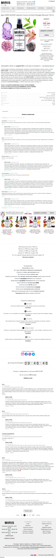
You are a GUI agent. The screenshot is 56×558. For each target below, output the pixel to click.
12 (22, 117)
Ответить (5, 135)
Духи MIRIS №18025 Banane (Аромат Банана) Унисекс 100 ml (16, 413)
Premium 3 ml (45, 50)
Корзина (52, 1)
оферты (28, 547)
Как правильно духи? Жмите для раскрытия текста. (16, 88)
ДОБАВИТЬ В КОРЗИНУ (46, 30)
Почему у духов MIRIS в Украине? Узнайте (17, 84)
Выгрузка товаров (28, 257)
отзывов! (37, 286)
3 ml (51, 50)
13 (23, 117)
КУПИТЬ (47, 35)
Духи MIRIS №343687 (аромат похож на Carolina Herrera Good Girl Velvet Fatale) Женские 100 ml (23, 436)
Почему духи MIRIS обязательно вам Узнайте (18, 86)
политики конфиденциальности (38, 547)
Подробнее (28, 307)
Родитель (9, 135)
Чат (33, 1)
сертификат (24, 278)
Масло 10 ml (47, 48)
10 (18, 117)
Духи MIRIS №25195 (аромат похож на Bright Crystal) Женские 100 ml (34, 231)
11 (20, 117)
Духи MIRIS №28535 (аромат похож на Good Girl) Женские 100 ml (21, 231)
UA (5, 5)
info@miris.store (9, 535)
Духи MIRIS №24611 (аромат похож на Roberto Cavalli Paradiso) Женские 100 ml (20, 491)
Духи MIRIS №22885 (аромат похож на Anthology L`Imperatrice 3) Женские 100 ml (7, 231)
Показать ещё (28, 510)
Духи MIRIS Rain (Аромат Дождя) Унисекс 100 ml (13, 387)
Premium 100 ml (46, 46)
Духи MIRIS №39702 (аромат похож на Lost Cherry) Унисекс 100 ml (49, 231)
